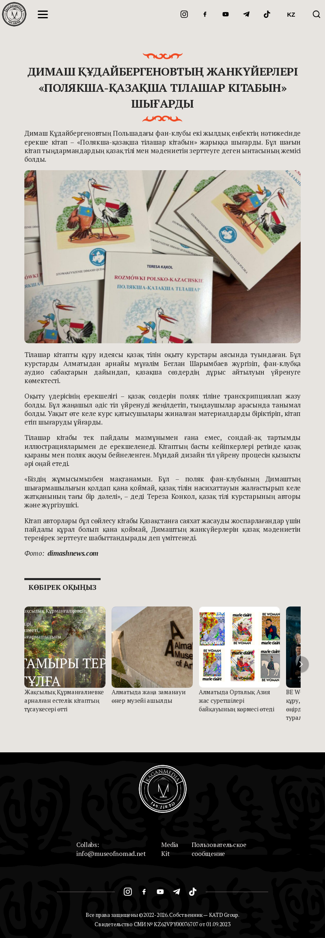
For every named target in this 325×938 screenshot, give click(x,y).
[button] (300, 664)
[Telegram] (246, 14)
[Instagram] (184, 14)
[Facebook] (205, 14)
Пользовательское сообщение (219, 849)
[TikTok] (267, 14)
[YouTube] (225, 14)
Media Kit (169, 849)
